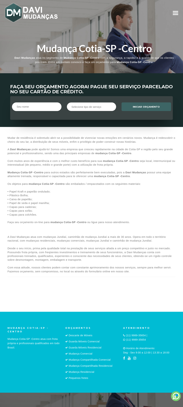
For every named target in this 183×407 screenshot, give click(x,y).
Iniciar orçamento (146, 106)
